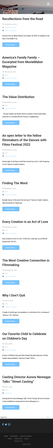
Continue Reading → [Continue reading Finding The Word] (10, 209)
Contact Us (18, 441)
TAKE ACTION (18, 438)
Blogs (27, 438)
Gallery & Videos (26, 436)
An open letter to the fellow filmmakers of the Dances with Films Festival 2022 (24, 140)
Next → (49, 417)
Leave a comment (11, 30)
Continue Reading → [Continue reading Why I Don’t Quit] (10, 321)
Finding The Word (14, 183)
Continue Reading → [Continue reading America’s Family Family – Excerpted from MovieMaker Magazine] (10, 84)
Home (6, 436)
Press (10, 438)
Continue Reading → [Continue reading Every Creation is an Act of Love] (10, 247)
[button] (48, 4)
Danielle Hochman (10, 27)
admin (6, 75)
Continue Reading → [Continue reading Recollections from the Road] (10, 45)
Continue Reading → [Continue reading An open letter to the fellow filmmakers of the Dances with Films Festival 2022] (10, 170)
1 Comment (8, 393)
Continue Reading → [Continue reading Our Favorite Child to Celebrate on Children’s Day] (10, 364)
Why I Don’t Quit (13, 295)
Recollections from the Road (22, 19)
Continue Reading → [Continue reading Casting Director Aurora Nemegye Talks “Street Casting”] (10, 407)
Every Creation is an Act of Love (25, 222)
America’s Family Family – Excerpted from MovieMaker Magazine (22, 62)
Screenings (14, 436)
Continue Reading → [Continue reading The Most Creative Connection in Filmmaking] (10, 282)
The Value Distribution (18, 97)
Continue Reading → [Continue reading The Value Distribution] (10, 123)
